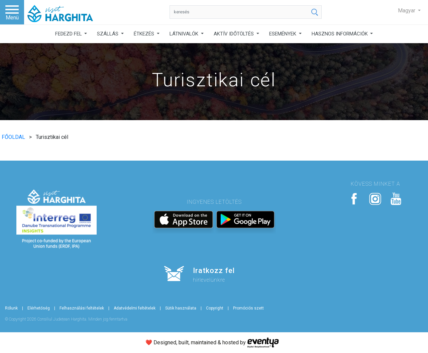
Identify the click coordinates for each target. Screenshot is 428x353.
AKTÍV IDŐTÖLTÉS (234, 34)
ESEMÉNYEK (283, 34)
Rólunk (11, 308)
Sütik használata (180, 308)
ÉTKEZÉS (144, 34)
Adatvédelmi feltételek (134, 308)
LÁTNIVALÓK (185, 34)
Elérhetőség (38, 308)
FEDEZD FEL (69, 34)
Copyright (214, 308)
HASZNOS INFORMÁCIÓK (340, 34)
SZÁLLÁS (108, 34)
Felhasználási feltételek (82, 308)
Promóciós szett (248, 308)
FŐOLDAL (14, 137)
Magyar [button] (407, 10)
